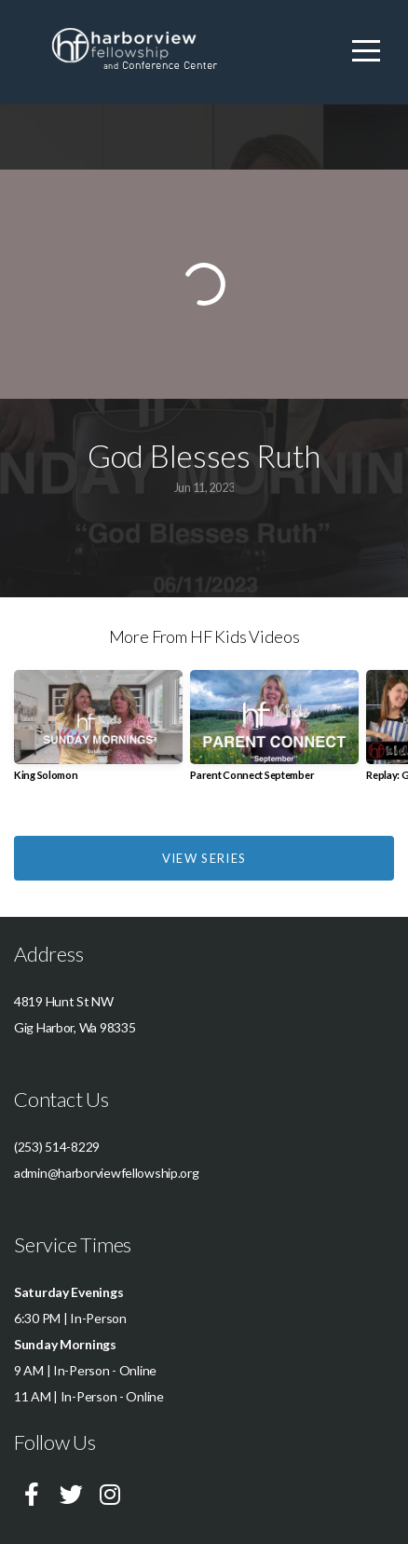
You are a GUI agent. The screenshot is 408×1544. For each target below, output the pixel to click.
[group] (98, 733)
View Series (204, 858)
